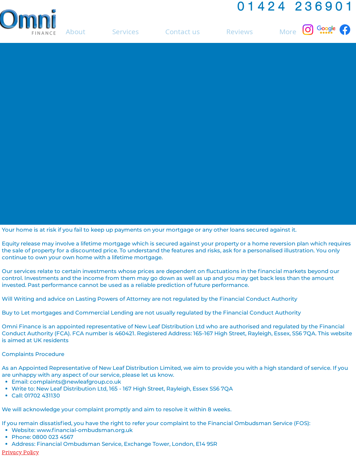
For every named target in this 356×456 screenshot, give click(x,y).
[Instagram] (308, 30)
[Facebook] (345, 30)
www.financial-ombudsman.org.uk (85, 430)
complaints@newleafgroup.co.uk (75, 381)
